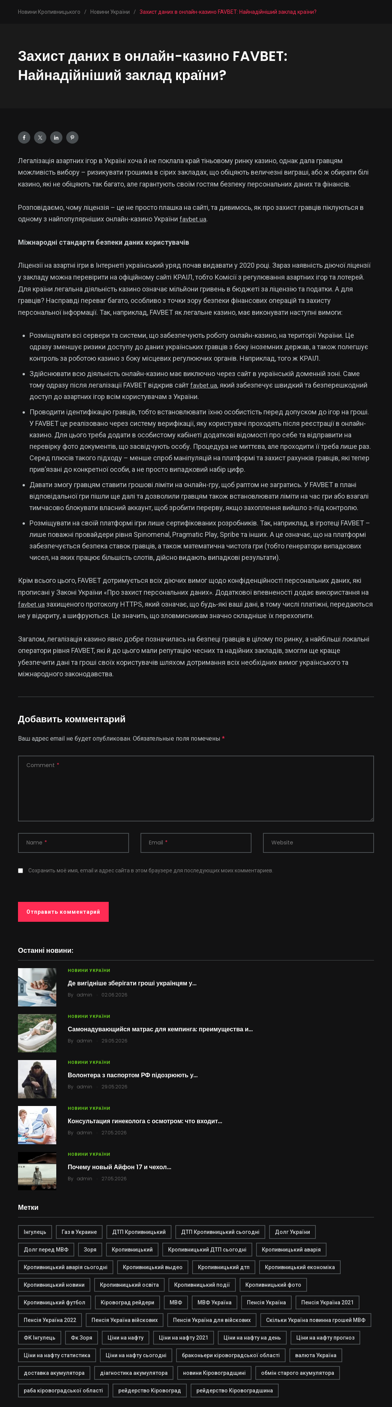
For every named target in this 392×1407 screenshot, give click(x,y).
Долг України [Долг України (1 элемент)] (292, 1232)
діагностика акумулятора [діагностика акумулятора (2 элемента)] (134, 1373)
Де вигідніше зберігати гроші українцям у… (132, 983)
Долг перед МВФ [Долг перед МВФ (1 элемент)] (46, 1250)
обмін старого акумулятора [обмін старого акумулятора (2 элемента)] (297, 1373)
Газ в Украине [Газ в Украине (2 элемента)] (79, 1232)
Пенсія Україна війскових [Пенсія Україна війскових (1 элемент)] (124, 1320)
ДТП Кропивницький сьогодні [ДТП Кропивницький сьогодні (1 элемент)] (220, 1232)
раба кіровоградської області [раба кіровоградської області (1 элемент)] (63, 1390)
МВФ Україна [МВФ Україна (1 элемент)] (215, 1302)
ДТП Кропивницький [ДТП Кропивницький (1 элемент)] (139, 1232)
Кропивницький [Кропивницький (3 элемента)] (132, 1250)
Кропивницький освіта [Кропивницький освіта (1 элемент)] (129, 1285)
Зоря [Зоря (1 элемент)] (90, 1250)
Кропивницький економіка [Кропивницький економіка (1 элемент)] (300, 1267)
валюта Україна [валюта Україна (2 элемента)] (315, 1355)
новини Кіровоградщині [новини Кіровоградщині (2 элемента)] (214, 1373)
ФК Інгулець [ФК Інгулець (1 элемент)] (40, 1338)
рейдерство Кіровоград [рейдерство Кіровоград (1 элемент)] (149, 1390)
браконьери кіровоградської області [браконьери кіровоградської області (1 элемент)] (231, 1355)
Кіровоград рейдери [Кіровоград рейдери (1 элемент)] (127, 1302)
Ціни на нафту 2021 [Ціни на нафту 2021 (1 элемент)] (183, 1338)
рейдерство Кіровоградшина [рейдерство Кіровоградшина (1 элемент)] (234, 1390)
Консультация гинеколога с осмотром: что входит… (145, 1121)
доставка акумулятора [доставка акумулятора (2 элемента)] (54, 1373)
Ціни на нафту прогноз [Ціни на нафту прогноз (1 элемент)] (325, 1338)
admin (84, 994)
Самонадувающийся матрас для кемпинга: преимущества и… (160, 1029)
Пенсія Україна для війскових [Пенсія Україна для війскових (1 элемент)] (212, 1320)
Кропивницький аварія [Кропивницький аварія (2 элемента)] (291, 1250)
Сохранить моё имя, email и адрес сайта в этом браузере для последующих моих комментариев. (150, 870)
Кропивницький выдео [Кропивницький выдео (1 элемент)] (153, 1267)
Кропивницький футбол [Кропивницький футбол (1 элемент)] (54, 1302)
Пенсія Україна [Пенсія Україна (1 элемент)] (266, 1302)
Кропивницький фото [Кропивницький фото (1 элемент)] (273, 1285)
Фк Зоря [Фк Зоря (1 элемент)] (81, 1338)
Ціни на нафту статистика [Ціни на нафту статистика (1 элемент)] (57, 1355)
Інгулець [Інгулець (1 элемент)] (35, 1232)
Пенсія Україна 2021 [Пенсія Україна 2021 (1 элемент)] (327, 1302)
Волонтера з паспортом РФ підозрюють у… (133, 1075)
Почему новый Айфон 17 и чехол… (119, 1167)
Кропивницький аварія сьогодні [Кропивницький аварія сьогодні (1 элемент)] (66, 1267)
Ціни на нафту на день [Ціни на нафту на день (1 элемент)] (252, 1338)
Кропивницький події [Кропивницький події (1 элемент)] (202, 1285)
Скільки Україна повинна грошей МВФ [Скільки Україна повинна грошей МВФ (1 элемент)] (316, 1320)
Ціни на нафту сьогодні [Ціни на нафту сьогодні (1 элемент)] (136, 1355)
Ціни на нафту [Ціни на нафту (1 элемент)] (126, 1338)
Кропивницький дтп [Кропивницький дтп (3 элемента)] (224, 1267)
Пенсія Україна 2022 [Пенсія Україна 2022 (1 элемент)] (50, 1320)
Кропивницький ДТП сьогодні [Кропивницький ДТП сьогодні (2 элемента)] (207, 1250)
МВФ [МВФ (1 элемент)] (176, 1302)
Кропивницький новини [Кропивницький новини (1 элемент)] (54, 1285)
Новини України (89, 970)
